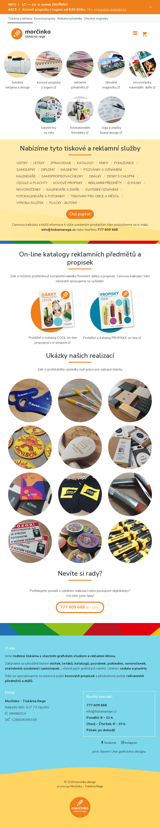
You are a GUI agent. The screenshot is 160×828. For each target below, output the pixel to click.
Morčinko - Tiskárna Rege (86, 786)
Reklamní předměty (70, 19)
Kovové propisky (44, 19)
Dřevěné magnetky (96, 19)
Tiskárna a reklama (20, 19)
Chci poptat (80, 214)
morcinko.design (85, 782)
